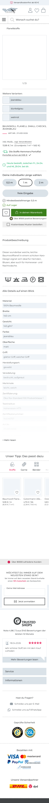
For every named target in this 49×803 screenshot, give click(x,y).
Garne (24, 466)
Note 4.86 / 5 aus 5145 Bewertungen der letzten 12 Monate (24, 632)
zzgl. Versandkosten (23, 142)
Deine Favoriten (36, 10)
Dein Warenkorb (43, 10)
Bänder (37, 466)
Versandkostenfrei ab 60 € (24, 2)
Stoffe (12, 466)
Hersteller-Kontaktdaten (12, 435)
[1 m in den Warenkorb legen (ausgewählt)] (25, 182)
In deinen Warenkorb (28, 212)
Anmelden (30, 10)
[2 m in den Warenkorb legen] (41, 182)
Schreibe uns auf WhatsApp (24, 709)
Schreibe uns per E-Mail (24, 703)
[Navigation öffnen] (4, 20)
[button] (6, 212)
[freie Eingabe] (25, 193)
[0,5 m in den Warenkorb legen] (9, 182)
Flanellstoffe (13, 28)
